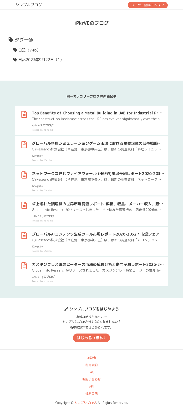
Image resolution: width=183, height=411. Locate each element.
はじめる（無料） (92, 337)
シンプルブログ (28, 4)
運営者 (91, 358)
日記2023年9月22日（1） (41, 59)
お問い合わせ (91, 379)
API (91, 386)
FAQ (91, 372)
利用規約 (91, 365)
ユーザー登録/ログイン (148, 5)
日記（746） (29, 50)
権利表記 (91, 393)
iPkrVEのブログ (91, 23)
